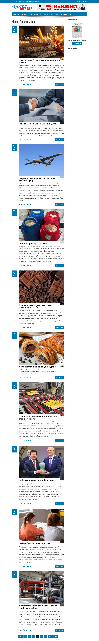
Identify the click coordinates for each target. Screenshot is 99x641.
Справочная (64, 14)
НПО (71, 14)
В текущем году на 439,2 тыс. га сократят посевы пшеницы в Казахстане (39, 61)
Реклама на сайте (30, 1)
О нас (24, 1)
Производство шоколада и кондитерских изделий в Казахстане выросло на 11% (36, 305)
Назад (20, 636)
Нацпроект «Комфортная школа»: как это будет (35, 542)
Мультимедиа (55, 14)
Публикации (24, 14)
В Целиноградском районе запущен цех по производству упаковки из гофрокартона (38, 417)
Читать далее (59, 84)
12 (49, 636)
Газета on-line (34, 14)
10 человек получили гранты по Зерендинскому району (37, 366)
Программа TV (44, 14)
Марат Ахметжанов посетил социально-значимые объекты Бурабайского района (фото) (38, 606)
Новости (16, 14)
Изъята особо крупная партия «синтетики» (33, 243)
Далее (55, 636)
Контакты (37, 1)
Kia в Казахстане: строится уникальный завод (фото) (36, 480)
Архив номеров (77, 43)
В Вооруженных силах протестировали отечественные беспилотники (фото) (37, 179)
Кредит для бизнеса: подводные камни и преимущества (38, 123)
